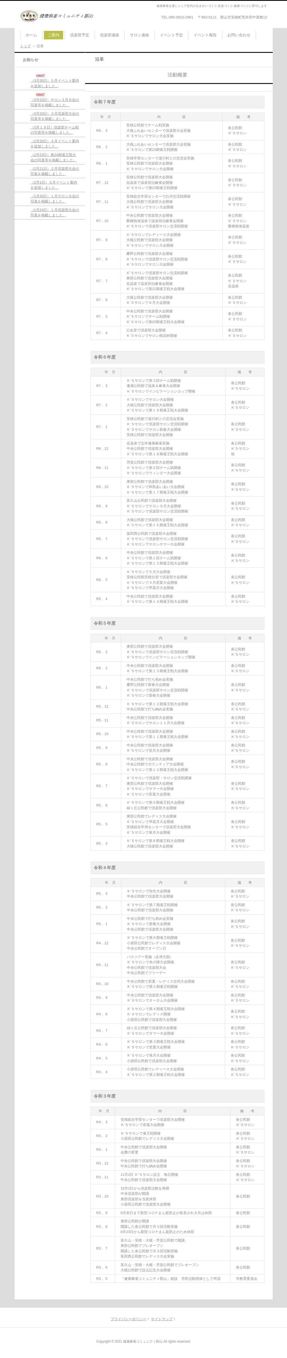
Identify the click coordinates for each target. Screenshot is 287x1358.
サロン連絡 (139, 35)
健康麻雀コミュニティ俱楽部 (52, 26)
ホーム (31, 35)
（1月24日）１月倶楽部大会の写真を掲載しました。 (54, 212)
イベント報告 (205, 35)
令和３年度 (105, 1096)
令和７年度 (105, 102)
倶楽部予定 (79, 35)
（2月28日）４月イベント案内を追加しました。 (54, 144)
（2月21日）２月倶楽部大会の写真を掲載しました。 (54, 171)
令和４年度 (105, 867)
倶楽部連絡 (109, 35)
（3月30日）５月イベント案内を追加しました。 (54, 80)
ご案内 (53, 35)
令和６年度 (105, 357)
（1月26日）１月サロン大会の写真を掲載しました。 (54, 199)
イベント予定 (171, 35)
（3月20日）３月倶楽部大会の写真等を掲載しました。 (54, 116)
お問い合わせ (238, 35)
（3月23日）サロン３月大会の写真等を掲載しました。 (54, 99)
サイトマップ (161, 1319)
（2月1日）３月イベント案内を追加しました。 (53, 185)
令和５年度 (105, 623)
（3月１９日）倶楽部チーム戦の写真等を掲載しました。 (54, 130)
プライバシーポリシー (128, 1319)
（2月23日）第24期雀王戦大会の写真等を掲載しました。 (53, 157)
